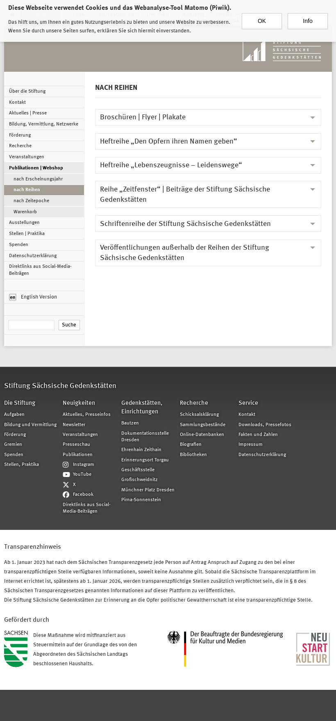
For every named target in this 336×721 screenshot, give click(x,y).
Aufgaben (14, 414)
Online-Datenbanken (202, 434)
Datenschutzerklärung (33, 255)
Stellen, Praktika (21, 464)
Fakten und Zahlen (258, 434)
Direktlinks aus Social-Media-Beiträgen (40, 270)
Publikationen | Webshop (36, 168)
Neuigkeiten (79, 403)
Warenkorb (25, 212)
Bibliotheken (193, 454)
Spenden (18, 244)
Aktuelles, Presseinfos (87, 414)
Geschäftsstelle (137, 470)
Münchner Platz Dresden (148, 490)
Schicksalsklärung (199, 414)
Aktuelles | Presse (28, 113)
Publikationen (78, 454)
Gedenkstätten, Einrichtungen (141, 407)
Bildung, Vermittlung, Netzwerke (43, 124)
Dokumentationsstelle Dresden (145, 437)
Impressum (250, 444)
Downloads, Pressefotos (264, 424)
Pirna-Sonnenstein (141, 499)
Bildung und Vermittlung (30, 424)
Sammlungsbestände (202, 424)
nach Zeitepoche (31, 201)
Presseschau (76, 444)
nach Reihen (27, 189)
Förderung (20, 135)
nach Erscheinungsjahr (38, 179)
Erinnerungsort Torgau (145, 460)
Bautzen (130, 423)
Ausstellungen (24, 222)
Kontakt (17, 102)
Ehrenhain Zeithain (141, 449)
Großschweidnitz (139, 479)
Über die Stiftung (27, 91)
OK (262, 19)
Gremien (13, 444)
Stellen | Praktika (27, 233)
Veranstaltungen (26, 157)
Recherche (20, 146)
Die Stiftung (19, 403)
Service (248, 403)
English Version (33, 297)
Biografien (191, 444)
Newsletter (74, 424)
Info (307, 19)
